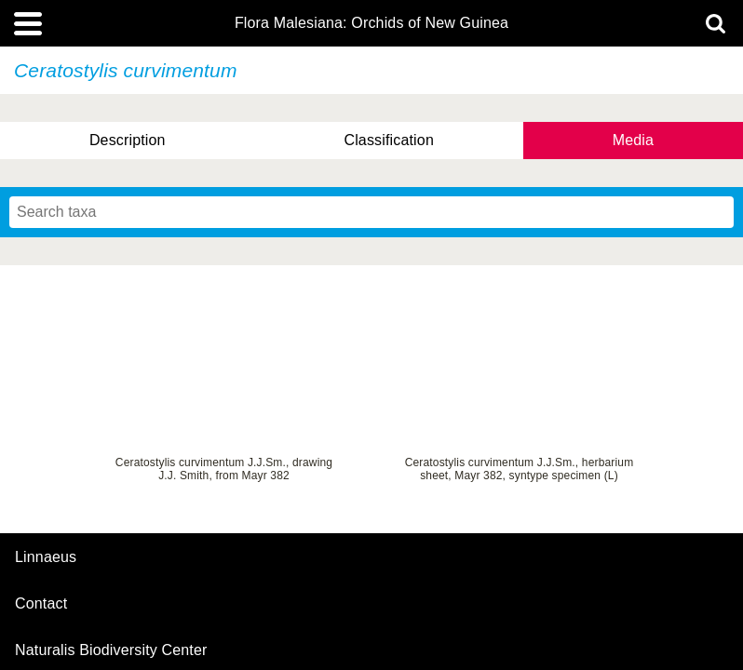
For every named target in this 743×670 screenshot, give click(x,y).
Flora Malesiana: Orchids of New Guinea (371, 23)
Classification (389, 140)
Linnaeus (45, 557)
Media (633, 140)
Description (127, 140)
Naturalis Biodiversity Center (111, 650)
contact (41, 603)
